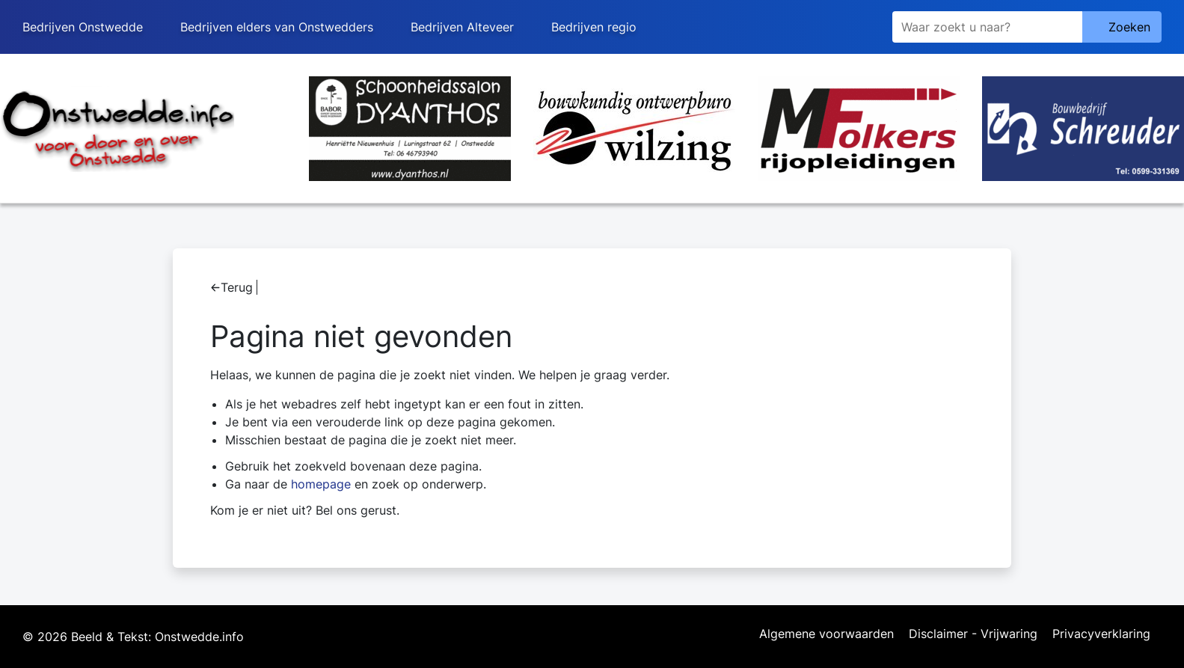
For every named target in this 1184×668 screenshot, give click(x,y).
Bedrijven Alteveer (462, 26)
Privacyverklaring (1101, 634)
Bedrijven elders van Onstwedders (276, 26)
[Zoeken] (987, 27)
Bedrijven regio (594, 26)
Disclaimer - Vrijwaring (973, 634)
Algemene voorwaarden (826, 634)
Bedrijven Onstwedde (82, 26)
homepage (321, 484)
